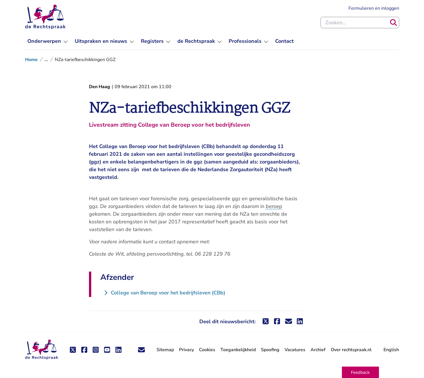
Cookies (207, 350)
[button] (360, 372)
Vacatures (295, 350)
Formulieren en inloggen (373, 8)
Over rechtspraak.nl (351, 350)
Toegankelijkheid (238, 350)
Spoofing (270, 350)
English (391, 350)
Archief (318, 350)
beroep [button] (274, 206)
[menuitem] (47, 41)
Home (31, 59)
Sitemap (165, 350)
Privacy (186, 350)
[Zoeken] (393, 22)
